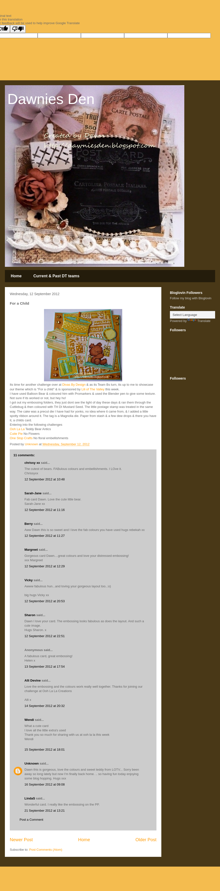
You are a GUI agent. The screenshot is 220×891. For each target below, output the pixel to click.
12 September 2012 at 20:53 (44, 601)
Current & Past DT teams (56, 276)
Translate (198, 321)
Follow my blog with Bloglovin (190, 298)
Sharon (29, 615)
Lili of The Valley (93, 389)
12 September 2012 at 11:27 (44, 536)
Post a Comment (31, 819)
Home (16, 276)
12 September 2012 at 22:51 (44, 636)
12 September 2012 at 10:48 (44, 479)
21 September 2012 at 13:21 (44, 810)
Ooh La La (17, 429)
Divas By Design (73, 384)
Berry (29, 524)
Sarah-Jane (33, 493)
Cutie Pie (16, 433)
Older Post (145, 839)
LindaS (29, 798)
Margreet (31, 549)
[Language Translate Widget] (194, 315)
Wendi (29, 720)
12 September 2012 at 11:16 (44, 510)
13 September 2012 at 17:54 (44, 666)
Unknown (31, 763)
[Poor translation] (18, 29)
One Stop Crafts (21, 438)
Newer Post (21, 839)
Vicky (28, 580)
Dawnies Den (51, 99)
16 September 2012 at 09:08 (44, 784)
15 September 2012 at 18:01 (44, 749)
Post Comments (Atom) (45, 849)
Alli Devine (32, 680)
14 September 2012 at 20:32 (44, 706)
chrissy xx (32, 463)
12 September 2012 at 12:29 (44, 566)
